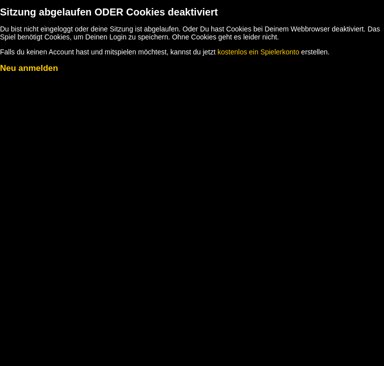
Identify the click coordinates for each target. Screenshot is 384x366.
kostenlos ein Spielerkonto (258, 52)
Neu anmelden (29, 68)
